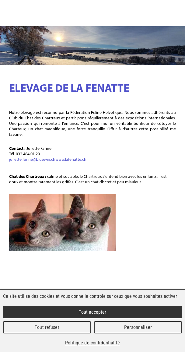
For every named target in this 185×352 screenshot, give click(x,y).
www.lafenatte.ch (70, 159)
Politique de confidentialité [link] (92, 343)
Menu (176, 13)
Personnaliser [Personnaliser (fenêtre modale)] (138, 327)
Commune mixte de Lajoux (75, 14)
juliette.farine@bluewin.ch (32, 159)
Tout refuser (47, 327)
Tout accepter (92, 312)
